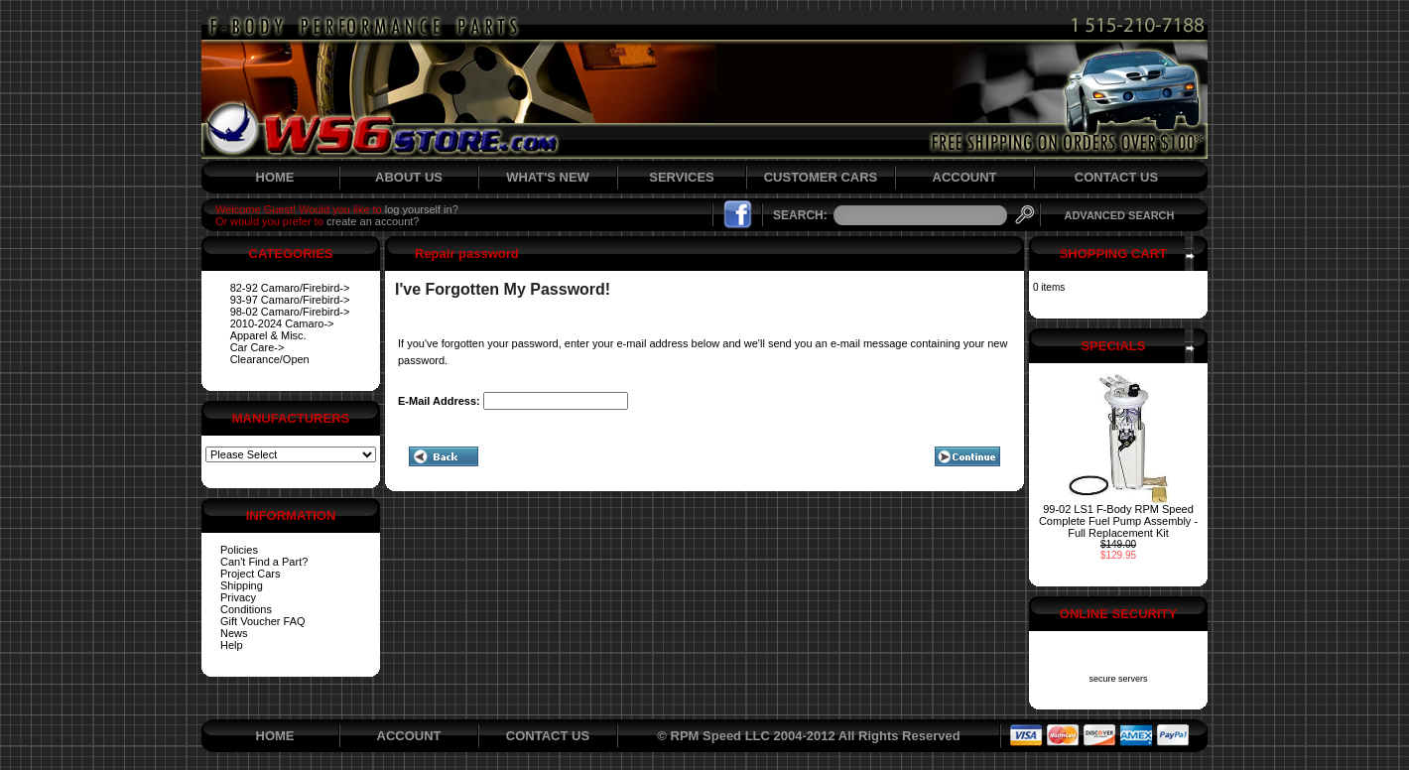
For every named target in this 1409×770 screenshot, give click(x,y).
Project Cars (250, 573)
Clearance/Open (270, 359)
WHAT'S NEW (547, 177)
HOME (275, 177)
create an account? (373, 221)
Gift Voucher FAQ (263, 621)
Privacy (238, 597)
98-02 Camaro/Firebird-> (290, 312)
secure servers (1118, 679)
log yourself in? (421, 209)
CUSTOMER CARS (821, 177)
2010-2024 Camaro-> (282, 323)
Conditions (246, 609)
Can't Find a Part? (264, 562)
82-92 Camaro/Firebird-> (290, 288)
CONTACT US (1116, 177)
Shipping (241, 585)
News (234, 633)
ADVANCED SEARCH (1119, 215)
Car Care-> (257, 347)
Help (231, 645)
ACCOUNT (965, 177)
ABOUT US (409, 177)
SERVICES (681, 177)
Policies (239, 550)
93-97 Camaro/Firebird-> (290, 300)
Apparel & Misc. (268, 335)
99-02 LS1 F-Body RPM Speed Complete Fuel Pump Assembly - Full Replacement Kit (1118, 521)
